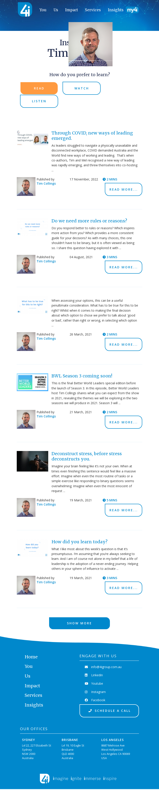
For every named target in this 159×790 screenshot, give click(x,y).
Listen (39, 101)
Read (39, 88)
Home (31, 657)
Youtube (94, 684)
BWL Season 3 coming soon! (82, 376)
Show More (79, 624)
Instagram (95, 692)
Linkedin (94, 676)
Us (56, 10)
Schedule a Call (109, 711)
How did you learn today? (79, 542)
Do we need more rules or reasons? (89, 221)
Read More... (123, 190)
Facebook (95, 701)
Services (93, 10)
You (43, 10)
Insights (116, 10)
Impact (71, 10)
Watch (81, 88)
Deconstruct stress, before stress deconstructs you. (87, 457)
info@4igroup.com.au (103, 667)
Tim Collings (46, 184)
